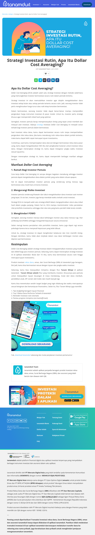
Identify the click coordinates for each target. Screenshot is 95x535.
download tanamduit (22, 355)
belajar (11, 14)
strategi (40, 125)
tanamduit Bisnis (74, 4)
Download (87, 4)
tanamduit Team (44, 69)
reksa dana (29, 262)
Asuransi (46, 4)
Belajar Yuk (55, 4)
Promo (63, 4)
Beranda (4, 14)
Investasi (36, 4)
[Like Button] (45, 73)
